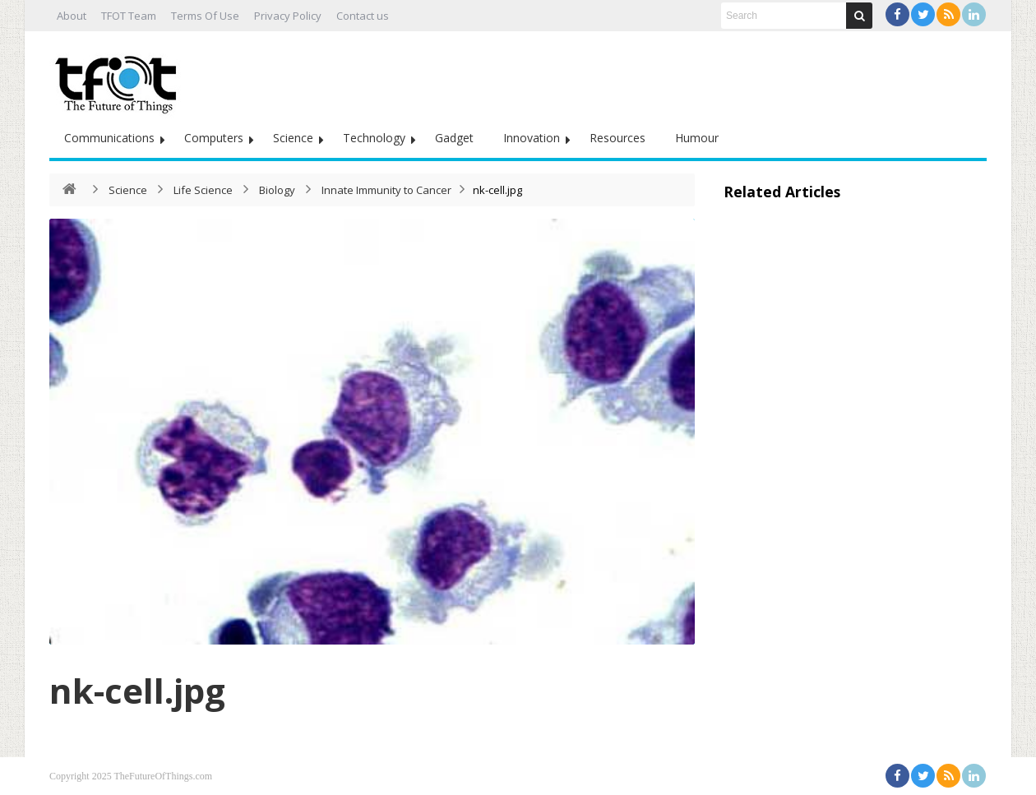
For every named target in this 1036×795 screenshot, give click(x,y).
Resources (617, 138)
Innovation (531, 138)
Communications (109, 138)
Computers (213, 138)
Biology (277, 190)
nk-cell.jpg (137, 690)
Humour (697, 138)
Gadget (454, 138)
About (71, 15)
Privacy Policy (287, 15)
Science (293, 138)
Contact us (362, 15)
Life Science (203, 190)
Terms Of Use (205, 15)
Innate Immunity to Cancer (386, 190)
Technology (374, 138)
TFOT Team (128, 15)
